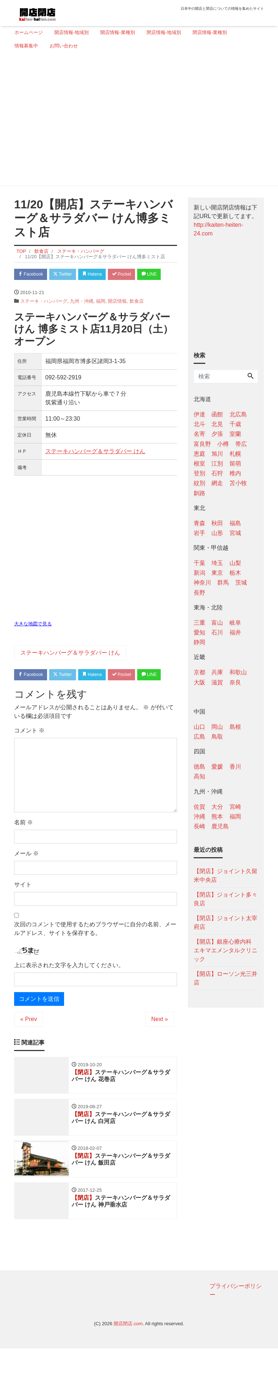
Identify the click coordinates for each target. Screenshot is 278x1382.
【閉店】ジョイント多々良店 (225, 899)
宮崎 (235, 807)
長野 (199, 593)
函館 (217, 414)
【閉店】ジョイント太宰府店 (225, 922)
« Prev (28, 1049)
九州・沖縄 (81, 316)
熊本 (217, 816)
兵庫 (217, 672)
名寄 (199, 434)
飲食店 (137, 316)
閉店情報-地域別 (164, 32)
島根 (235, 727)
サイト (22, 915)
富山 (217, 623)
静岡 (199, 642)
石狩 (217, 473)
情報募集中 (26, 45)
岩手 (199, 533)
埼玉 (217, 563)
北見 (217, 424)
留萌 (235, 463)
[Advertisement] (136, 120)
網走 (217, 483)
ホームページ (28, 32)
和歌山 (238, 672)
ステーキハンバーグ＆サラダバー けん (95, 466)
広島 (199, 736)
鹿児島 (220, 826)
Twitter (67, 274)
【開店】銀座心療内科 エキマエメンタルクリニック (225, 950)
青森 (199, 523)
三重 (199, 623)
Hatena (99, 274)
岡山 (217, 727)
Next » (159, 1049)
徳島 (199, 767)
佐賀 (199, 807)
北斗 (199, 424)
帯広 (241, 444)
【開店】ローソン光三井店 (225, 978)
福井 (235, 632)
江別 (217, 463)
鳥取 (217, 736)
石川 (217, 632)
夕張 (217, 434)
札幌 (235, 454)
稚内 (235, 473)
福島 (235, 523)
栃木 (235, 573)
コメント (29, 761)
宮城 (235, 533)
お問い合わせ (64, 45)
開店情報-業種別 (117, 32)
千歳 (235, 424)
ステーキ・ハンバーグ (43, 316)
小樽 (223, 444)
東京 (217, 573)
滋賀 (217, 682)
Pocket (132, 274)
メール (26, 884)
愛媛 (217, 767)
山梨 (235, 563)
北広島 (238, 414)
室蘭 (235, 434)
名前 (23, 853)
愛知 (199, 632)
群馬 (223, 582)
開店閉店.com (128, 1357)
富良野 (202, 444)
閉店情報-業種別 (210, 32)
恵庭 (199, 454)
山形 (217, 533)
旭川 (217, 454)
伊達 (199, 414)
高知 (199, 776)
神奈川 (202, 582)
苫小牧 (238, 483)
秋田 (217, 523)
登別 (199, 473)
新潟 (199, 573)
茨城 (241, 582)
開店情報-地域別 (71, 32)
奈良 (235, 682)
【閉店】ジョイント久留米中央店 (225, 875)
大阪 (199, 682)
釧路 (199, 493)
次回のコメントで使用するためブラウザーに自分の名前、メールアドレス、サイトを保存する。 (95, 959)
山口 (199, 727)
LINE (27, 289)
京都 (199, 672)
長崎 (199, 826)
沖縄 (199, 816)
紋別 (199, 483)
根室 (199, 463)
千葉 (199, 563)
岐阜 (235, 623)
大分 (217, 807)
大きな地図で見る (33, 639)
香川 (235, 767)
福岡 (100, 316)
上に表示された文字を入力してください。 (69, 995)
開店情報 (117, 316)
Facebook (32, 274)
